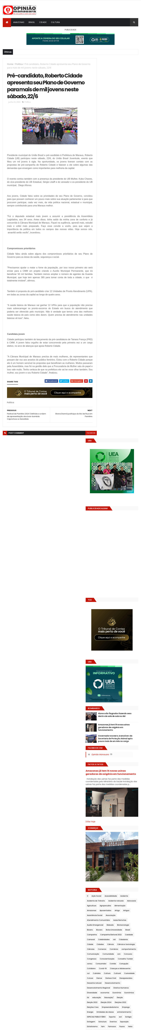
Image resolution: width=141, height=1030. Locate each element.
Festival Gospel (129, 721)
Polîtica (120, 862)
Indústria (101, 755)
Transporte (128, 954)
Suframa (101, 939)
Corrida (123, 605)
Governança (121, 736)
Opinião (111, 823)
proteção (101, 891)
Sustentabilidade (115, 939)
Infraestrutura (104, 760)
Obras (126, 818)
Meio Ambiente (104, 794)
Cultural (111, 620)
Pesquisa (101, 837)
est (131, 678)
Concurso (102, 596)
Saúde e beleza (121, 910)
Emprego (121, 668)
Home (10, 64)
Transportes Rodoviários (108, 963)
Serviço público (129, 925)
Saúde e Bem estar (106, 915)
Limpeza (101, 784)
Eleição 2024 (116, 659)
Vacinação (116, 973)
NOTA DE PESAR (125, 813)
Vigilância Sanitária (106, 978)
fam (99, 692)
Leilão (130, 779)
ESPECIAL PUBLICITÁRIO (107, 678)
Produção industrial (106, 881)
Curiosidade (123, 620)
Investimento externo (107, 775)
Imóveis (101, 746)
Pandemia (102, 833)
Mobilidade (114, 799)
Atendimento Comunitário (109, 547)
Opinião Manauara (111, 377)
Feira (100, 697)
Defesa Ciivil (121, 625)
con (129, 591)
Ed (99, 654)
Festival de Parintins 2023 (108, 712)
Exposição (112, 688)
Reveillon (111, 900)
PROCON (126, 876)
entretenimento (125, 673)
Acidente (101, 523)
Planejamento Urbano (107, 847)
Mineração (102, 799)
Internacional (127, 770)
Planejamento (115, 837)
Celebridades (125, 572)
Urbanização (103, 973)
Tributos (121, 968)
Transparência (114, 954)
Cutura (101, 625)
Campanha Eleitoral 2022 (121, 567)
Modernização (104, 804)
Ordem (117, 828)
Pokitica (101, 852)
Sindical (111, 929)
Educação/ (119, 654)
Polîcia (109, 857)
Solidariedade (112, 934)
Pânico (112, 833)
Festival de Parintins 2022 (108, 707)
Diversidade (121, 644)
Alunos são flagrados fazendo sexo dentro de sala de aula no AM (123, 336)
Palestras (127, 828)
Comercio (102, 586)
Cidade (43, 22)
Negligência (103, 813)
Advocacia (120, 528)
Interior (115, 770)
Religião (101, 900)
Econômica (126, 649)
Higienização (115, 741)
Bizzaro (101, 562)
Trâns (122, 949)
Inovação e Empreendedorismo (111, 765)
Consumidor (111, 605)
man (111, 789)
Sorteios (124, 934)
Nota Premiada (104, 818)
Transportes (122, 958)
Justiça (101, 779)
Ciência (101, 581)
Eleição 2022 (103, 659)
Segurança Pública (105, 920)
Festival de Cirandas (106, 702)
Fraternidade (103, 731)
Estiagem (111, 683)
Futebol (115, 731)
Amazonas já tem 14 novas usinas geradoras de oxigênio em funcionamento (123, 347)
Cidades (129, 576)
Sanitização (117, 905)
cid (99, 576)
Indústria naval (115, 755)
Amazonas (18, 22)
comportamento (128, 586)
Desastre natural (121, 630)
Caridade (101, 572)
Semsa (120, 920)
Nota (113, 813)
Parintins (122, 833)
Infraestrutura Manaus (122, 760)
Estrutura (123, 683)
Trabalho (101, 949)
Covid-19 (126, 610)
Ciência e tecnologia (116, 581)
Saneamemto (125, 900)
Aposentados (116, 538)
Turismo (131, 968)
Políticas (101, 871)
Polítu (110, 871)
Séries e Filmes (104, 925)
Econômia (114, 649)
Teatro (129, 939)
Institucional (103, 770)
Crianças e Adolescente (108, 615)
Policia (116, 852)
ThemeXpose (18, 1026)
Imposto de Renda (125, 746)
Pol (109, 852)
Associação (131, 543)
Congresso (114, 596)
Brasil (32, 22)
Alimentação (130, 533)
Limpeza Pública (115, 784)
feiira (127, 692)
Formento (126, 726)
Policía (125, 852)
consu (100, 605)
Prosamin (124, 886)
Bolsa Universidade (115, 562)
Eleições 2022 (103, 663)
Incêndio (114, 750)
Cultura (55, 22)
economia (102, 649)
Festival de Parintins (126, 702)
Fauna (118, 692)
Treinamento (127, 963)
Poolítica (120, 871)
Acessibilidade (121, 518)
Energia (132, 668)
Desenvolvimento (105, 634)
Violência (121, 978)
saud (128, 905)
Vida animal (129, 973)
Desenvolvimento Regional (109, 639)
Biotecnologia (114, 557)
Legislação (119, 779)
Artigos (101, 543)
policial (118, 857)
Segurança (121, 915)
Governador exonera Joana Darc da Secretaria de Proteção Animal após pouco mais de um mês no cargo (122, 359)
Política (19, 64)
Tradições (113, 949)
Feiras (127, 697)
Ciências (132, 581)
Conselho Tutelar (123, 601)
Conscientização (105, 601)
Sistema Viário (124, 929)
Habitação (102, 741)
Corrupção (102, 610)
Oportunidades (104, 828)
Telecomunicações (119, 944)
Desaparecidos (104, 630)
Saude (100, 910)
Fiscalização (114, 726)
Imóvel (111, 746)
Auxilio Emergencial (122, 552)
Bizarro (126, 557)
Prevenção (102, 876)
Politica (101, 862)
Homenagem (129, 741)
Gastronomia (127, 731)
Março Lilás (130, 789)
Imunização (103, 750)
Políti (127, 857)
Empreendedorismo (106, 668)
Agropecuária (116, 533)
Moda (125, 799)
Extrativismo (125, 688)
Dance (110, 625)
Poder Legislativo (127, 847)
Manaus (119, 789)
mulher (101, 808)
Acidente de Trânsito (118, 523)
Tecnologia (102, 944)
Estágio (101, 683)
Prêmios (130, 871)
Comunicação (104, 591)
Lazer (109, 779)
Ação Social (107, 518)
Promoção (112, 886)
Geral (100, 736)
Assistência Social (114, 543)
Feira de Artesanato (113, 697)
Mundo (110, 808)
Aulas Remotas (104, 552)
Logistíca (101, 789)
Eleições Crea (118, 663)
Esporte (123, 678)
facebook (86, 441)
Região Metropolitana (122, 895)
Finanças (101, 726)
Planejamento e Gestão (108, 842)
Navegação (121, 808)
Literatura (129, 784)
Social (100, 934)
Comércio (113, 586)
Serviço (117, 925)
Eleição (130, 654)
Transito (132, 949)
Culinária (131, 615)
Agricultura (102, 533)
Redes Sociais (103, 895)
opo (120, 823)
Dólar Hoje (101, 444)
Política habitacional (106, 866)
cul (122, 615)
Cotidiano (114, 610)
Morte (115, 804)
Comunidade (118, 591)
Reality (126, 891)
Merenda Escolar (121, 794)
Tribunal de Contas (106, 968)
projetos (101, 886)
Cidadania (108, 576)
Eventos (101, 688)
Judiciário (124, 775)
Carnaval (113, 572)
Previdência (115, 876)
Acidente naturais (105, 528)
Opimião (101, 823)
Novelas (117, 818)
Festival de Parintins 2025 (108, 721)
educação (107, 654)
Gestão (109, 736)
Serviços (101, 929)
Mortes (124, 804)
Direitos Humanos (105, 644)
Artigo (127, 538)
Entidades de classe (106, 673)
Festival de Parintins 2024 (108, 717)
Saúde (109, 910)
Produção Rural (123, 881)
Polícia (100, 857)
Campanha (102, 567)
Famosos (108, 692)
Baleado (101, 557)
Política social (124, 866)
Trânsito (101, 954)
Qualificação (114, 891)
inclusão (125, 750)
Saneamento (103, 905)
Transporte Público (106, 958)
